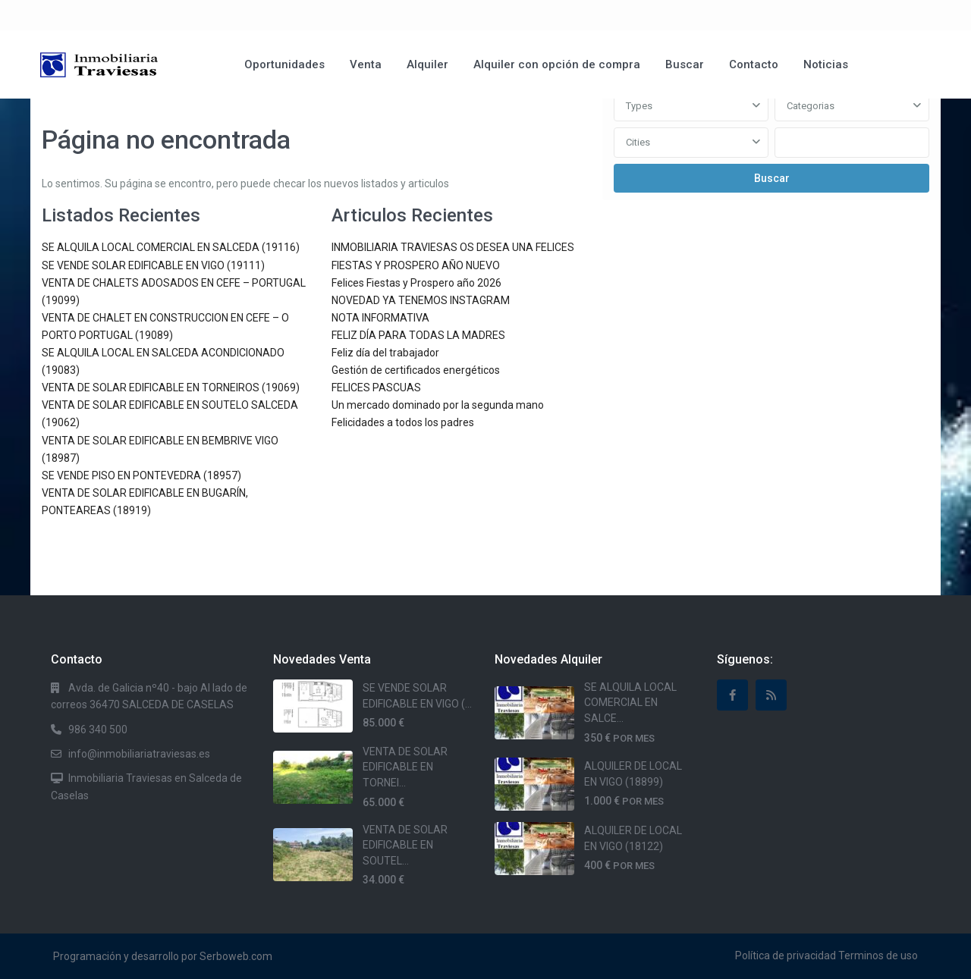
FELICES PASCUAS (376, 387)
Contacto (753, 64)
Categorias (810, 105)
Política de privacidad (785, 955)
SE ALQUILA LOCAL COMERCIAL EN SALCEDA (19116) (171, 247)
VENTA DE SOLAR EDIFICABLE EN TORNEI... (405, 767)
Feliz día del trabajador (385, 353)
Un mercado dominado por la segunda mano (438, 405)
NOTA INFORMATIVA (380, 318)
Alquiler (427, 64)
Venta (366, 64)
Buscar (684, 64)
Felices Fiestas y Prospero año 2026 (416, 283)
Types (639, 105)
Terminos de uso (878, 955)
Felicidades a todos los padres (403, 422)
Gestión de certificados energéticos (416, 370)
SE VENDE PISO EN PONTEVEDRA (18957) (141, 475)
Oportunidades (284, 64)
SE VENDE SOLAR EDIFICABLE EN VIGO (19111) (153, 265)
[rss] (771, 695)
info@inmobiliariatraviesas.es (139, 754)
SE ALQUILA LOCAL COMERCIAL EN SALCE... (630, 702)
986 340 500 (97, 729)
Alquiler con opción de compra (556, 64)
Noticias (825, 64)
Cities (638, 142)
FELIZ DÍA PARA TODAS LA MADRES (418, 335)
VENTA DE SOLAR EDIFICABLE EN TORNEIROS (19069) (171, 387)
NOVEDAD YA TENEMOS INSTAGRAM (421, 300)
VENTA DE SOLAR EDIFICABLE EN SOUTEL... (405, 845)
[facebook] (732, 695)
